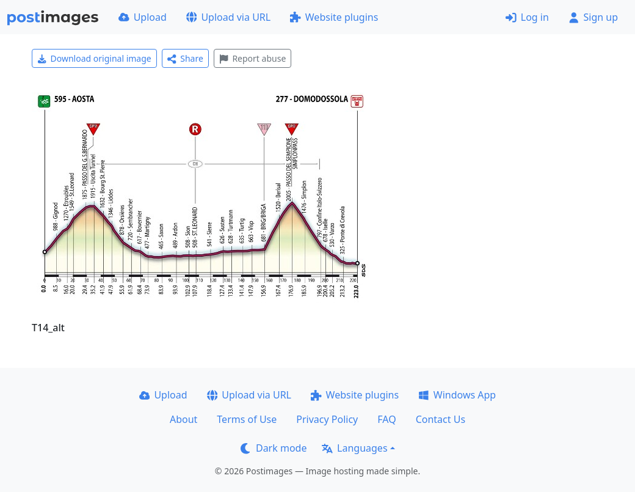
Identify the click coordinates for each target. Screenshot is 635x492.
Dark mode (274, 448)
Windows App (457, 395)
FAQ (386, 419)
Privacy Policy (327, 419)
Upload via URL (228, 17)
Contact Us (440, 419)
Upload (142, 17)
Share (185, 58)
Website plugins (334, 17)
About (183, 419)
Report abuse (252, 58)
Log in (527, 17)
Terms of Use (247, 419)
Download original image (94, 58)
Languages (354, 448)
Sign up (593, 17)
